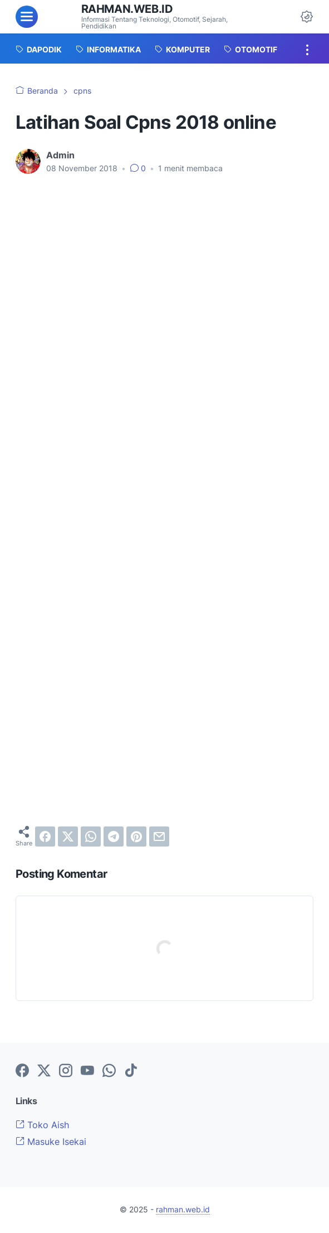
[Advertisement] (164, 267)
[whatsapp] (91, 836)
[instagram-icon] (65, 1071)
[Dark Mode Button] (306, 16)
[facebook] (45, 836)
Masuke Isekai (51, 1142)
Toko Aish (42, 1125)
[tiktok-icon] (131, 1071)
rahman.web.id (127, 9)
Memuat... (164, 583)
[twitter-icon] (44, 1071)
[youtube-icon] (87, 1071)
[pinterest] (136, 836)
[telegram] (114, 836)
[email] (159, 836)
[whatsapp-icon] (109, 1071)
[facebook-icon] (22, 1071)
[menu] (27, 17)
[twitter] (68, 836)
